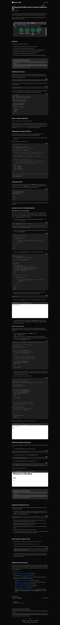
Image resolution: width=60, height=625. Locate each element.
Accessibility (36, 620)
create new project (40, 523)
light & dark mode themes (22, 585)
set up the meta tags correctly (23, 582)
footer (22, 583)
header (18, 583)
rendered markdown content (30, 589)
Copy (46, 86)
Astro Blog (31, 577)
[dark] (47, 2)
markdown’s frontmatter (22, 127)
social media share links (21, 587)
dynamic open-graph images (24, 580)
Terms (28, 620)
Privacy (31, 620)
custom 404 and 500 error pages (21, 573)
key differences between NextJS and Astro (27, 575)
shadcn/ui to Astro (18, 571)
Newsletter (24, 620)
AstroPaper (20, 577)
